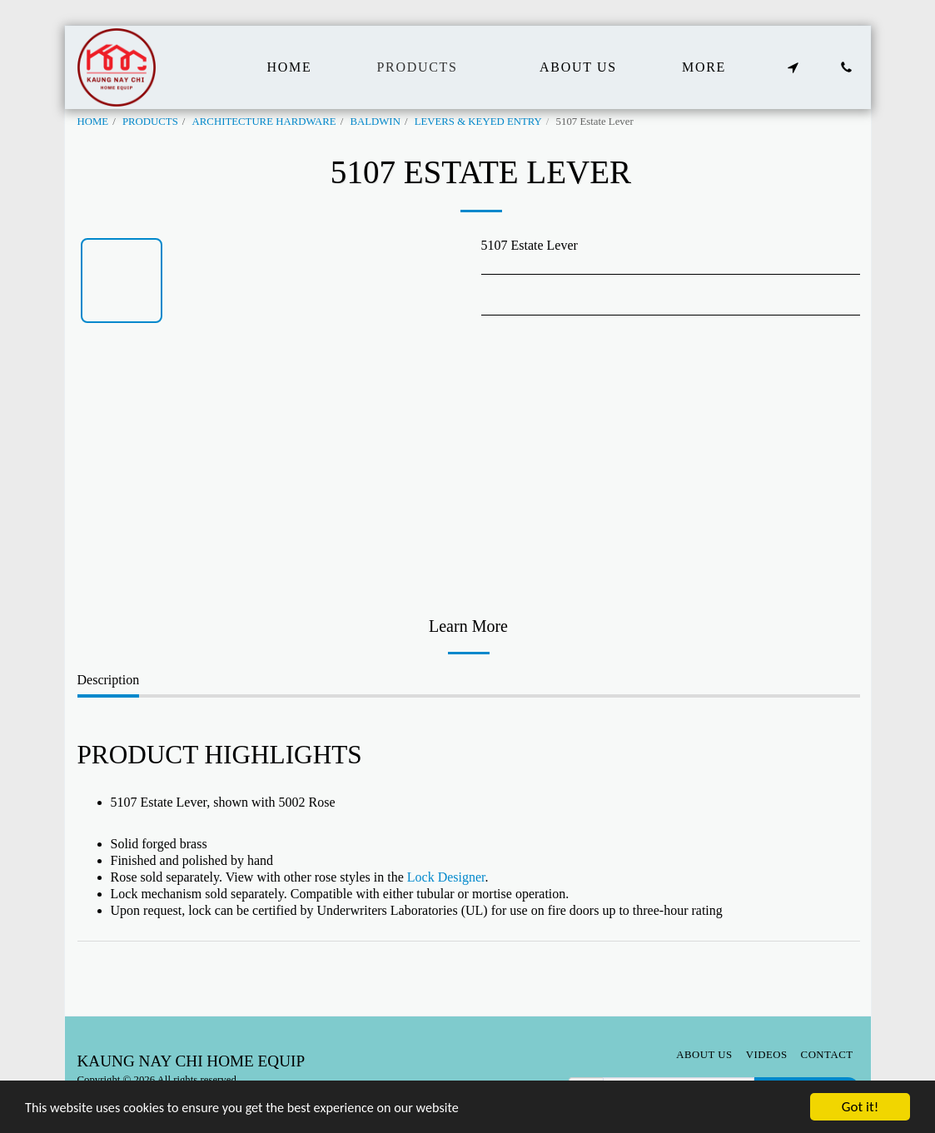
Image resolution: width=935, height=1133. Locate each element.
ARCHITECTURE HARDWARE (264, 121)
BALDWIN (375, 121)
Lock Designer (446, 877)
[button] (793, 67)
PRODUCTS (150, 121)
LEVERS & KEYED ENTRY (478, 121)
